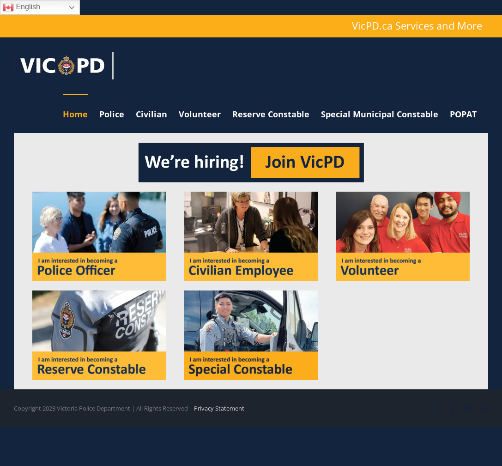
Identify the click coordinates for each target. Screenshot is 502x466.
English (21, 7)
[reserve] (99, 294)
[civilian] (251, 195)
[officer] (99, 195)
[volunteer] (403, 195)
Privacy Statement (219, 408)
